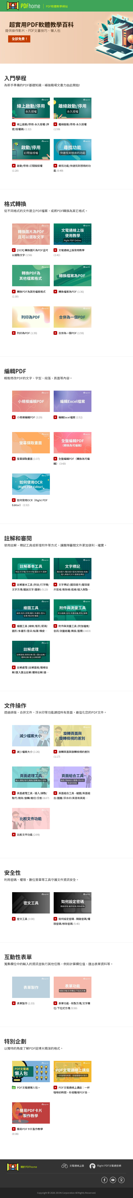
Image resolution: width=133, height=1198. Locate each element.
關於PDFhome (22, 1167)
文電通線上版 (72, 1166)
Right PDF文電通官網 (105, 1166)
